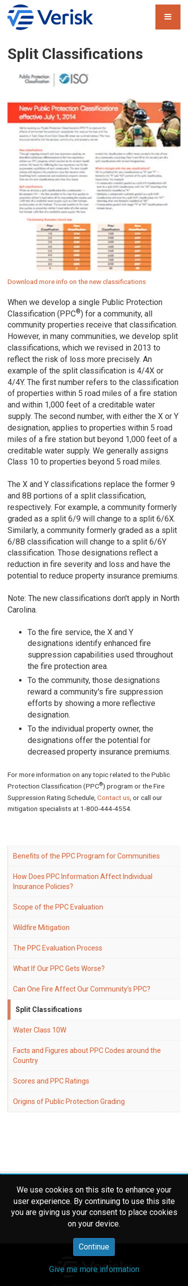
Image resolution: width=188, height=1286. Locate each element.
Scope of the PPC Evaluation (58, 907)
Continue (94, 1247)
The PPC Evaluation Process (57, 948)
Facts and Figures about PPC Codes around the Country (87, 1055)
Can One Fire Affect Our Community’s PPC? (81, 989)
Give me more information (94, 1269)
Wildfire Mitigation (41, 928)
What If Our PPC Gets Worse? (59, 968)
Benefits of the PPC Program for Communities (86, 856)
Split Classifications (49, 1010)
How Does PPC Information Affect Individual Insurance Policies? (82, 881)
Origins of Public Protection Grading (69, 1102)
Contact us (113, 798)
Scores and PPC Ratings (51, 1081)
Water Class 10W (39, 1030)
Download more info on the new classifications (77, 282)
